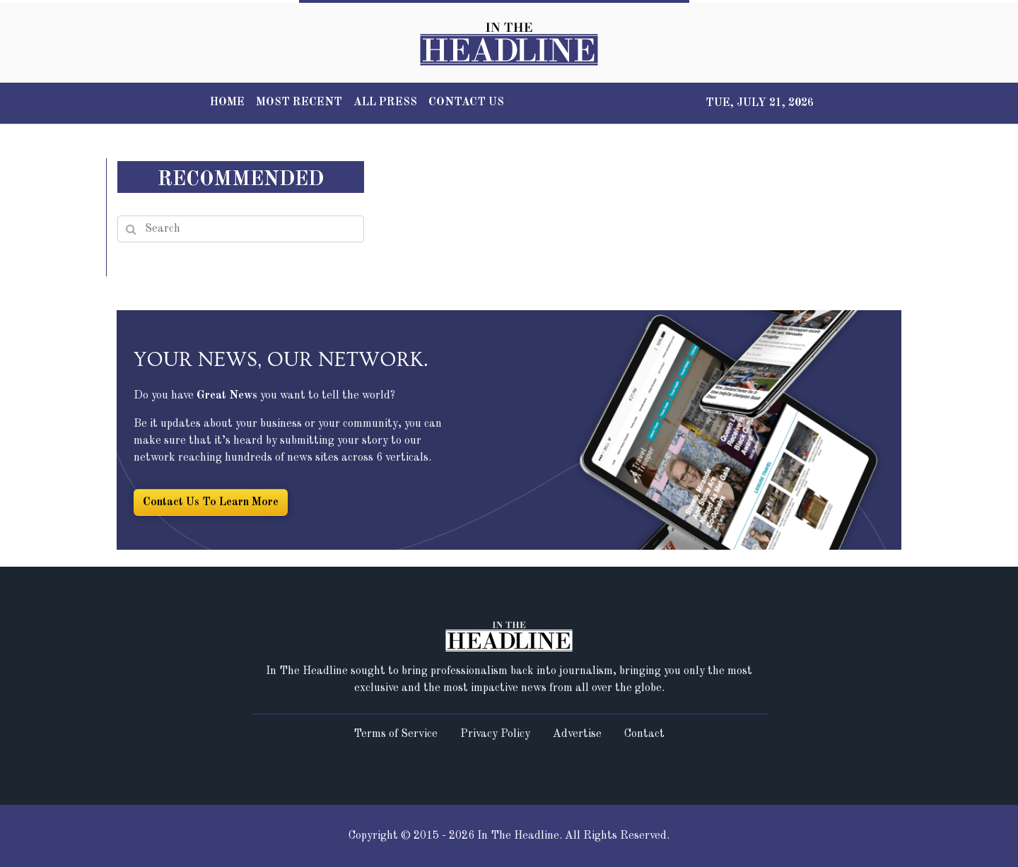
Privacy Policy (495, 734)
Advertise (577, 734)
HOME (227, 102)
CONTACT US (466, 102)
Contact (644, 734)
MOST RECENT (299, 102)
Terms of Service (395, 734)
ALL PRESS (385, 102)
